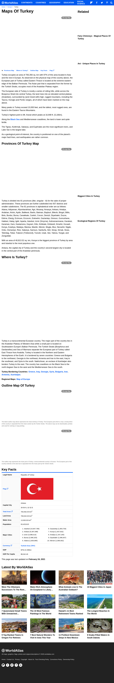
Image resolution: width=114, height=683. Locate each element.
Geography (54, 3)
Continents (26, 3)
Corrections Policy (56, 659)
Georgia (44, 372)
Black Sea (15, 119)
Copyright (24, 659)
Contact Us (10, 659)
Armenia (5, 375)
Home (4, 659)
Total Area (8, 511)
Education (69, 3)
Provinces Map (9, 70)
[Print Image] (66, 18)
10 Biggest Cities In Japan (99, 587)
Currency (7, 545)
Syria (51, 372)
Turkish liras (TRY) (28, 546)
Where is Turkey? (22, 70)
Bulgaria (59, 372)
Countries (41, 3)
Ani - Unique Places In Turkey (91, 64)
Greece (32, 372)
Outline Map (34, 70)
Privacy (17, 659)
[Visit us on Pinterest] (16, 665)
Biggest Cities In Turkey (89, 196)
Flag (52, 70)
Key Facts (44, 70)
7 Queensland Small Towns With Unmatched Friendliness (14, 613)
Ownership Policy (68, 659)
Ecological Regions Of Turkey (91, 221)
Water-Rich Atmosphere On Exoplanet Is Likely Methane (41, 590)
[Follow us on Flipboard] (3, 665)
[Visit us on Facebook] (7, 665)
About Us (31, 659)
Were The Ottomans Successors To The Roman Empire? (14, 590)
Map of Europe (23, 379)
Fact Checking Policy (42, 659)
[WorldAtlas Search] (111, 2)
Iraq (38, 372)
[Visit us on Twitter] (12, 665)
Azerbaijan (15, 375)
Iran (66, 372)
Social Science (81, 3)
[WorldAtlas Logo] (11, 3)
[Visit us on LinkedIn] (20, 665)
